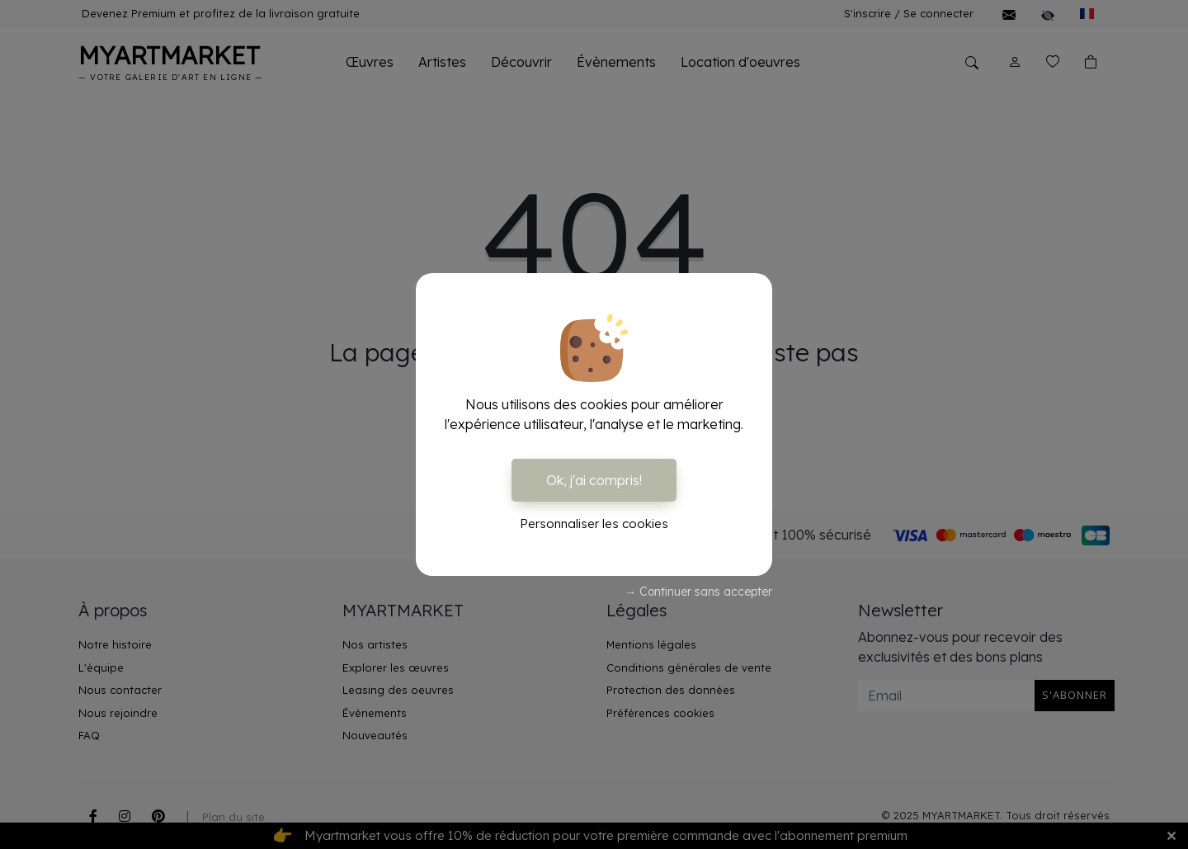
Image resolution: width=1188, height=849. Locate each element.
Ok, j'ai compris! (594, 480)
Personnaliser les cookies (594, 523)
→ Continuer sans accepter (698, 591)
